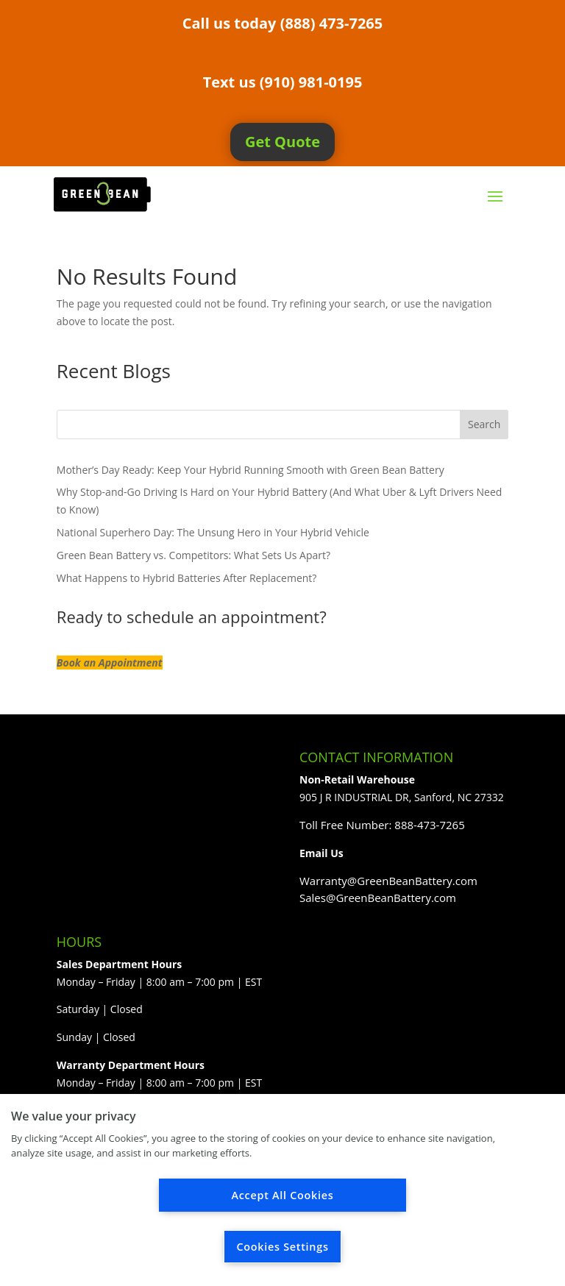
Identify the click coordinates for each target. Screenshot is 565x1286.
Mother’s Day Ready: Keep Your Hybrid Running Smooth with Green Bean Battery (250, 470)
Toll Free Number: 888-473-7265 (382, 824)
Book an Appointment (110, 662)
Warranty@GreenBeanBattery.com (388, 880)
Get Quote (282, 142)
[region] (282, 1190)
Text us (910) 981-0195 (283, 82)
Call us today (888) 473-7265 (282, 23)
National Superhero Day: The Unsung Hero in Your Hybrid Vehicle (213, 532)
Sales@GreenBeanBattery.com (377, 897)
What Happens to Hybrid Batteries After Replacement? (187, 578)
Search (484, 424)
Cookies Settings (282, 1247)
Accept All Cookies (283, 1195)
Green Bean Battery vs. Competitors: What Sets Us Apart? (193, 555)
